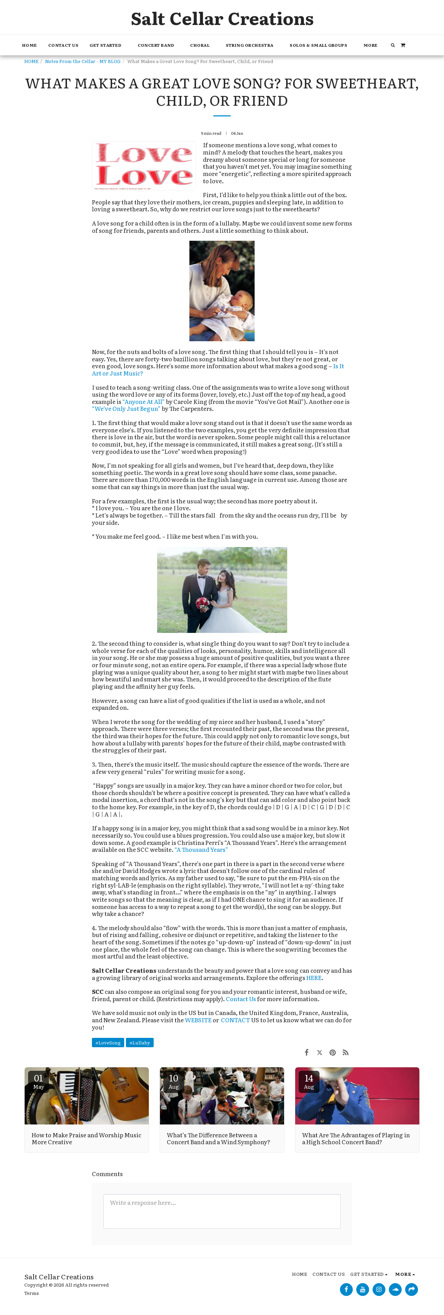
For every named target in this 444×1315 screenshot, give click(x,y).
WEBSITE (198, 1020)
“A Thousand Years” (201, 849)
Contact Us (241, 999)
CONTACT (236, 1020)
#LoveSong (108, 1042)
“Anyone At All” (143, 401)
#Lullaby (139, 1042)
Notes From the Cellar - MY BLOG (83, 61)
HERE (314, 977)
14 (309, 1081)
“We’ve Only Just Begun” (126, 408)
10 (173, 1081)
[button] (107, 45)
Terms (31, 1292)
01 (38, 1081)
